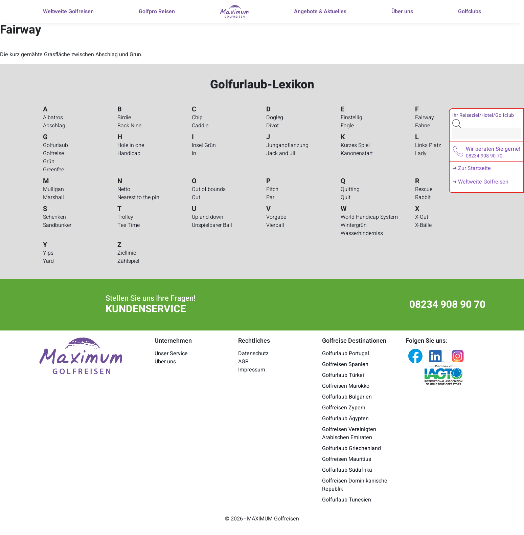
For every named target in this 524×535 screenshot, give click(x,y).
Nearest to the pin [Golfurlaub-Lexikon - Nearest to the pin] (138, 197)
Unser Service (171, 353)
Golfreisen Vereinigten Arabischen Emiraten (349, 433)
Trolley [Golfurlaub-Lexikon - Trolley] (125, 217)
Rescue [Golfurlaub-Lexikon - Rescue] (423, 189)
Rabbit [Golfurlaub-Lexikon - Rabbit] (423, 197)
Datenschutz (253, 353)
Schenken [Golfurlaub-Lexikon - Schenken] (54, 217)
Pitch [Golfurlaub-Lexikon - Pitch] (272, 189)
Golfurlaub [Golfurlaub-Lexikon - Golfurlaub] (55, 145)
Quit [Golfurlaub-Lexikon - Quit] (345, 197)
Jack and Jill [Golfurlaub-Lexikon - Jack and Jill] (281, 153)
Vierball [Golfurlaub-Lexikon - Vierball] (275, 225)
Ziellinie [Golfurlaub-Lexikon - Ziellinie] (126, 253)
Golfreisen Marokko (345, 386)
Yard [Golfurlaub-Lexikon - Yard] (48, 261)
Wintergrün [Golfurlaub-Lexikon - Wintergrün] (354, 225)
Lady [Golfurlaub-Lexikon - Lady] (421, 153)
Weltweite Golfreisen (483, 182)
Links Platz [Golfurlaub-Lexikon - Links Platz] (428, 145)
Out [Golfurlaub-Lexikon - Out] (196, 197)
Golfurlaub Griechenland (351, 448)
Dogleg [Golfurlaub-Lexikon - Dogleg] (274, 117)
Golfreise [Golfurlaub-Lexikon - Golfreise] (53, 153)
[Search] (486, 133)
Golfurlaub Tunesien (346, 500)
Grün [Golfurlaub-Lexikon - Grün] (48, 161)
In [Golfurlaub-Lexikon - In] (194, 153)
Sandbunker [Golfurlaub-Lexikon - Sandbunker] (57, 225)
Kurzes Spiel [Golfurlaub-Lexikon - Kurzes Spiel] (355, 145)
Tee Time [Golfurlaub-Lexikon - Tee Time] (128, 225)
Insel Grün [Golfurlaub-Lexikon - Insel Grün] (204, 145)
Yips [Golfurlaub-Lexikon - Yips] (48, 253)
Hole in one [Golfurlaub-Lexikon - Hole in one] (130, 145)
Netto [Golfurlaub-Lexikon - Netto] (123, 189)
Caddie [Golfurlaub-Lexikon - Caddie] (200, 126)
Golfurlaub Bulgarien (347, 397)
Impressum (251, 370)
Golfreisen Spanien (345, 364)
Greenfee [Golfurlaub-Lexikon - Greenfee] (53, 170)
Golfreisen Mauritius (346, 459)
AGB (243, 362)
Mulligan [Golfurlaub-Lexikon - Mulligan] (53, 189)
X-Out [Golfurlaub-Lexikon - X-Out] (421, 217)
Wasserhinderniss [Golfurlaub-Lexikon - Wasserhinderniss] (362, 233)
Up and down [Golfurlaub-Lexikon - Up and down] (207, 217)
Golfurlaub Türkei (343, 375)
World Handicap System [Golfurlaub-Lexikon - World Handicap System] (369, 217)
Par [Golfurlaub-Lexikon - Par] (270, 197)
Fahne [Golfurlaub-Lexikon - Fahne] (422, 126)
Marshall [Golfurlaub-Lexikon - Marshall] (53, 197)
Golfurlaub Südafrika (347, 470)
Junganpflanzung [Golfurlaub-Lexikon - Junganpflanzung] (287, 145)
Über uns (165, 362)
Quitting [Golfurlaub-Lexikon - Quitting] (350, 189)
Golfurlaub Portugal (345, 353)
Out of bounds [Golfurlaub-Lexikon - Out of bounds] (209, 189)
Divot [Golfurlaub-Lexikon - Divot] (272, 126)
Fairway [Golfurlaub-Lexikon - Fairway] (424, 117)
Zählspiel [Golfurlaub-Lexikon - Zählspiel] (128, 261)
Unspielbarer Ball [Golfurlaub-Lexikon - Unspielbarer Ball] (212, 225)
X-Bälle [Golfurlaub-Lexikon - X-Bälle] (423, 225)
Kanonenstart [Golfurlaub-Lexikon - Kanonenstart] (357, 153)
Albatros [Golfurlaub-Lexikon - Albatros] (53, 117)
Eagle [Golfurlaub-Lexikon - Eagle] (347, 126)
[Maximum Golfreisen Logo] (81, 355)
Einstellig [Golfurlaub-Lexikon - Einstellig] (351, 117)
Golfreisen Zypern (343, 408)
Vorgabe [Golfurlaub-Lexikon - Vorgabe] (276, 217)
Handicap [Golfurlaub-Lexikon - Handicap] (128, 153)
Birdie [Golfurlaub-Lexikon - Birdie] (124, 117)
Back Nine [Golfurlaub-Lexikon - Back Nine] (129, 126)
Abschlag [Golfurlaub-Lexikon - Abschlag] (54, 126)
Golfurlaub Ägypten (345, 418)
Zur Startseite (474, 168)
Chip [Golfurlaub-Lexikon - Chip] (197, 117)
